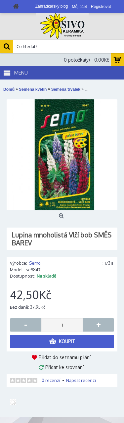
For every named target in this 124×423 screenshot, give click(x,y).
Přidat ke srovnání (64, 367)
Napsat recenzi (81, 380)
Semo (35, 263)
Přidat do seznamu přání (65, 357)
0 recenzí (51, 380)
